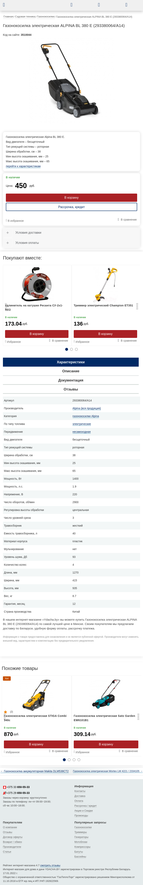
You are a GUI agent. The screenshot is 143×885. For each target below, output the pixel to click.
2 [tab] (71, 349)
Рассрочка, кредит (71, 207)
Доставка (80, 795)
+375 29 (16, 793)
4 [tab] (78, 759)
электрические (82, 423)
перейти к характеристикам (23, 166)
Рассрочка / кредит (86, 805)
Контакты (80, 791)
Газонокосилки (83, 827)
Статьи (7, 851)
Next (137, 307)
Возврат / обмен (12, 841)
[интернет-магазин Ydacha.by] (40, 6)
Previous (6, 307)
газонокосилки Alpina (86, 416)
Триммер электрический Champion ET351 (103, 305)
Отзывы (7, 832)
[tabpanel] (71, 81)
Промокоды (81, 815)
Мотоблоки (81, 841)
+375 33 (16, 787)
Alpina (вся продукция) (87, 408)
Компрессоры (83, 846)
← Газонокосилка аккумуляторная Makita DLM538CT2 (34, 771)
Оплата (79, 800)
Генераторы (82, 837)
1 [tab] (66, 349)
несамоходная (82, 431)
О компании (10, 827)
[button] (7, 4)
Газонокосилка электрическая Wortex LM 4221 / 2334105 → (108, 771)
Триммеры (81, 832)
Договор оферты (12, 837)
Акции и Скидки (84, 810)
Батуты (79, 851)
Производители (12, 846)
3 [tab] (76, 349)
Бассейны (80, 856)
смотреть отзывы (50, 865)
